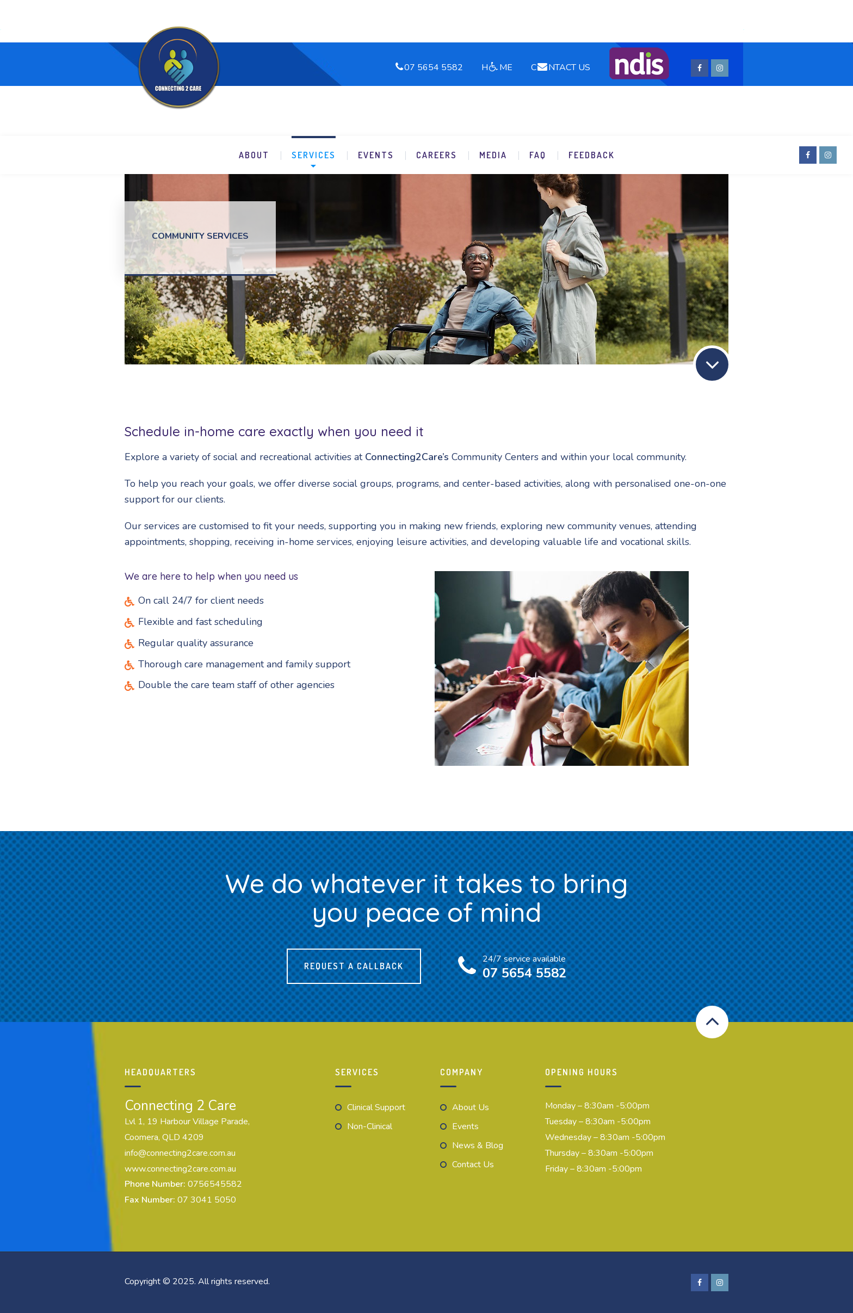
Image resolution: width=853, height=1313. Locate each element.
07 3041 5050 (206, 1200)
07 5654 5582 (433, 67)
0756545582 (215, 1184)
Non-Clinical (369, 1126)
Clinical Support (376, 1107)
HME (496, 67)
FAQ (537, 155)
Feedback (591, 155)
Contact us (473, 1164)
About (254, 155)
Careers (436, 155)
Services (314, 155)
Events (376, 155)
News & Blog (477, 1145)
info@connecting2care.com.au (180, 1153)
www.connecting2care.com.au (180, 1169)
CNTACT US (560, 67)
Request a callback (354, 966)
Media (493, 155)
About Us (470, 1107)
